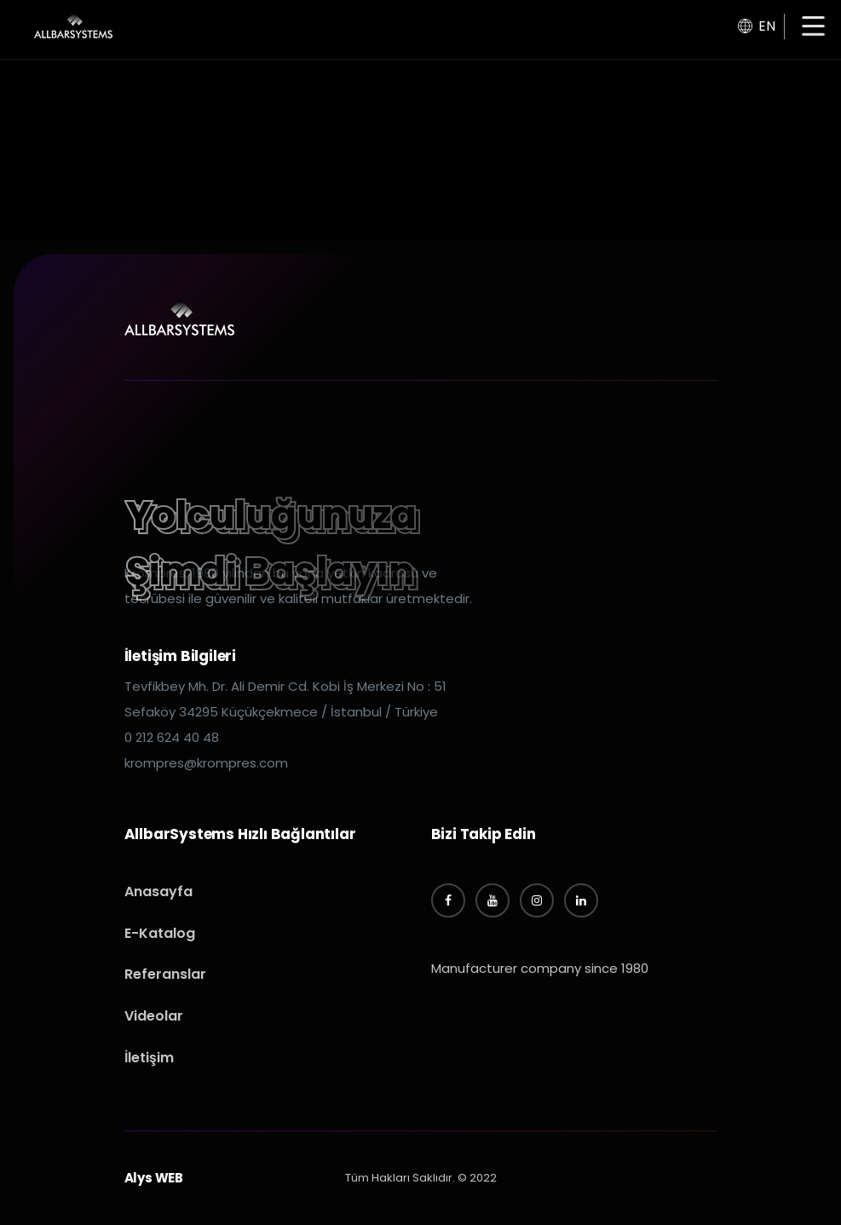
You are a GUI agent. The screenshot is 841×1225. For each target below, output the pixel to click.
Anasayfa (158, 891)
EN (756, 26)
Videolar (153, 1016)
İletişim (149, 1057)
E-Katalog (159, 933)
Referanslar (165, 974)
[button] (813, 27)
